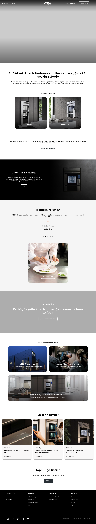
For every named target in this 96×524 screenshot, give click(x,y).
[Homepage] (48, 3)
